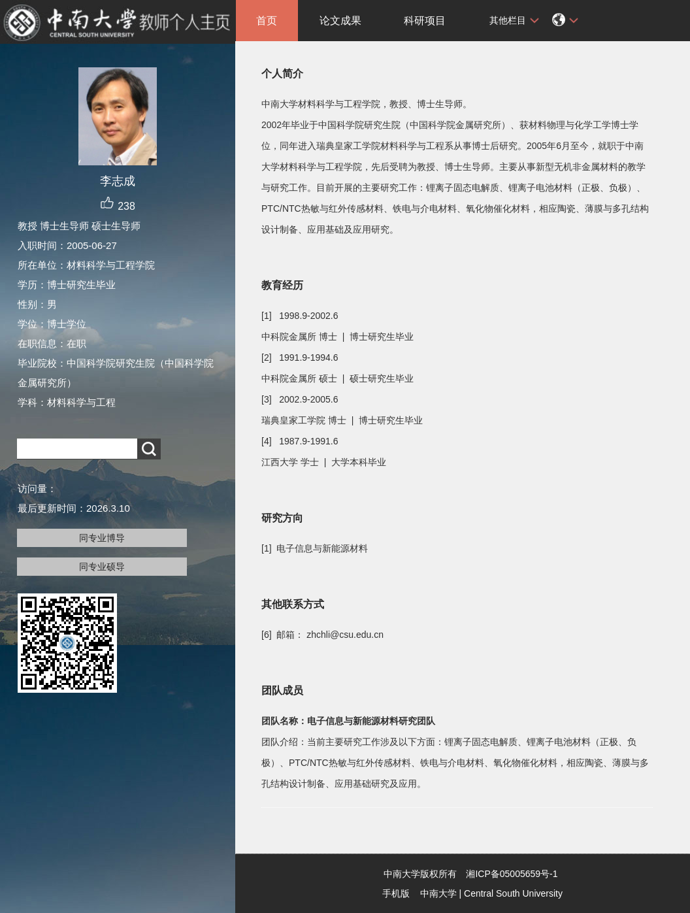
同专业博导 (102, 538)
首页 (266, 20)
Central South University (513, 893)
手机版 (396, 893)
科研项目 (425, 20)
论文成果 (340, 20)
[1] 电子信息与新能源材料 (314, 548)
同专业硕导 (102, 566)
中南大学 (438, 893)
